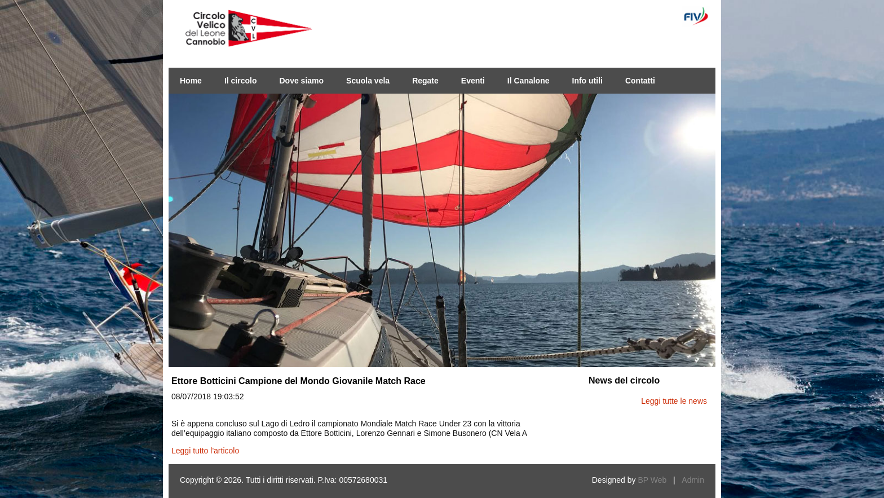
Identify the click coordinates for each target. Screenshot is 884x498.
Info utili (587, 80)
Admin (693, 479)
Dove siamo (301, 80)
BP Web (652, 479)
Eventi (473, 80)
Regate (425, 80)
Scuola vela (368, 80)
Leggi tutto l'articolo (205, 450)
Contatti (640, 80)
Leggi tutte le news (674, 401)
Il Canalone (528, 80)
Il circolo (240, 80)
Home (191, 80)
